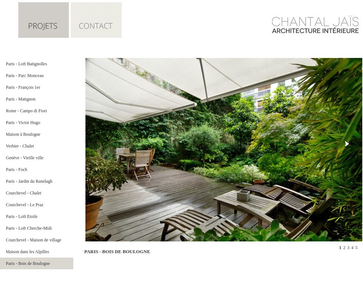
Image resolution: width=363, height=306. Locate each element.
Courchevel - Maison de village (33, 240)
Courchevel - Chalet (23, 193)
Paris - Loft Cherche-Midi (29, 228)
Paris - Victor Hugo (23, 122)
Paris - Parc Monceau (25, 75)
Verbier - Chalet (20, 146)
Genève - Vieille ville (25, 157)
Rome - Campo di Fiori (26, 110)
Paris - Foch (16, 169)
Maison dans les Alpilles (27, 251)
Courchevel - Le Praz (24, 204)
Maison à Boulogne (23, 134)
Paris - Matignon (21, 99)
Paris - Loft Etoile (21, 216)
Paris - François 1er (23, 87)
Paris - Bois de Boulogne (28, 263)
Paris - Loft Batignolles (26, 63)
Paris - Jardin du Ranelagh (29, 181)
